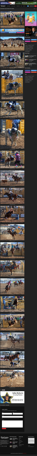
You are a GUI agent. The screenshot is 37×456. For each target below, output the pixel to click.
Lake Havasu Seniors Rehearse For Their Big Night (32, 60)
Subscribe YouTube (34, 41)
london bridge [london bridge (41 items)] (26, 80)
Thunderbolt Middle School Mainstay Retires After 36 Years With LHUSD (32, 64)
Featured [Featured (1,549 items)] (26, 45)
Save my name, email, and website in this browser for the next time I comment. (11, 418)
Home (34, 8)
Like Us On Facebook (28, 39)
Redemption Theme (24, 453)
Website (3, 415)
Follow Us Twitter (33, 39)
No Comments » (8, 27)
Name (2, 412)
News (19, 439)
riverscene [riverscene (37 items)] (30, 80)
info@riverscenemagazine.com (31, 446)
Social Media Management (21, 444)
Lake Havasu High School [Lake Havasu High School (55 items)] (27, 48)
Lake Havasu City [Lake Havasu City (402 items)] (30, 77)
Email (13, 412)
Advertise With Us (6, 0)
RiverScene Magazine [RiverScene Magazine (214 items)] (27, 51)
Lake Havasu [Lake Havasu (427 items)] (26, 77)
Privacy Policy (20, 440)
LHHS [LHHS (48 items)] (32, 48)
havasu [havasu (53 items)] (32, 45)
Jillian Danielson (2, 27)
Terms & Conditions (21, 441)
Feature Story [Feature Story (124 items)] (29, 45)
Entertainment (20, 445)
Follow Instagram (27, 41)
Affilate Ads (20, 442)
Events (19, 443)
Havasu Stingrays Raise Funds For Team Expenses (32, 56)
